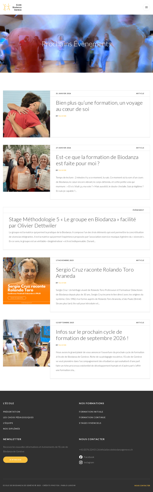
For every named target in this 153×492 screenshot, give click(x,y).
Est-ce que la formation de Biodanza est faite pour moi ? (97, 160)
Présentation (11, 412)
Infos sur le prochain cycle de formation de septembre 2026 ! (92, 334)
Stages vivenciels (90, 423)
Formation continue (92, 417)
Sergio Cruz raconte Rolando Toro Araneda (95, 272)
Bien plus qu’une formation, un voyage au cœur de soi (99, 105)
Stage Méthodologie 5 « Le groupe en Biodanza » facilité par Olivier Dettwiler (72, 222)
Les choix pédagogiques (18, 417)
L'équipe (8, 423)
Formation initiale (91, 412)
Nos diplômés (11, 429)
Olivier (62, 116)
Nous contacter (142, 485)
